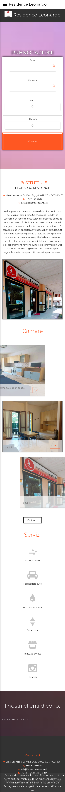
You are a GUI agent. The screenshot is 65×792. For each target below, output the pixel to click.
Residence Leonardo (36, 15)
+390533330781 (32, 199)
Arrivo (32, 60)
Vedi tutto (32, 520)
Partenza (32, 80)
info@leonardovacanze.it (33, 202)
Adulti (32, 100)
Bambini (33, 119)
